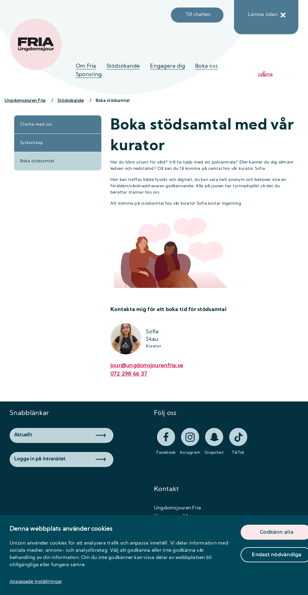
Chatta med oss (36, 124)
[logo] (36, 44)
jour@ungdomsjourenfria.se (146, 366)
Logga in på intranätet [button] (60, 459)
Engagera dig (167, 66)
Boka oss (206, 66)
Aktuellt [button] (60, 435)
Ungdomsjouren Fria (25, 101)
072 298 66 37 (128, 374)
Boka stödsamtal (37, 161)
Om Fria (86, 66)
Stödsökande (123, 66)
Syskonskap (31, 143)
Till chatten (198, 14)
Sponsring (89, 75)
